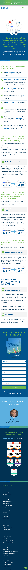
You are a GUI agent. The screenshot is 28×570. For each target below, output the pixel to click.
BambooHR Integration (7, 501)
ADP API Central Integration (7, 494)
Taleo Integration (5, 566)
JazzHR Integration (6, 514)
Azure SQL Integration (6, 499)
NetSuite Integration (6, 523)
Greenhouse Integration (7, 510)
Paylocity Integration (6, 534)
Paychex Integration (6, 529)
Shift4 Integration (5, 560)
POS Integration (5, 538)
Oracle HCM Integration (7, 527)
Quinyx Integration (6, 549)
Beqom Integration (6, 503)
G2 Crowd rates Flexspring (9, 438)
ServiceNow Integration (7, 558)
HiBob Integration (5, 512)
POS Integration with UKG (7, 542)
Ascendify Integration (6, 496)
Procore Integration (6, 547)
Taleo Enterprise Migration (7, 568)
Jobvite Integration (6, 516)
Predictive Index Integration (7, 544)
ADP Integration (5, 492)
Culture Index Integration (7, 505)
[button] (23, 7)
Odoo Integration (5, 525)
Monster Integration (6, 520)
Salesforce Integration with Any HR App (10, 551)
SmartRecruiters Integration (7, 562)
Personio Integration (6, 536)
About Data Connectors (7, 487)
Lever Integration (5, 518)
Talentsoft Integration (6, 564)
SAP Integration (5, 555)
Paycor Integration (6, 531)
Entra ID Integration (6, 507)
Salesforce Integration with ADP (8, 553)
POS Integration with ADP (7, 540)
